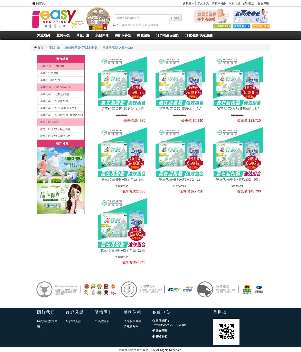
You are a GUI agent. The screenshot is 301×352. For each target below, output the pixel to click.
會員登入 (188, 3)
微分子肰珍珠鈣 (49, 122)
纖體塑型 (143, 35)
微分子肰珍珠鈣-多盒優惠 (55, 129)
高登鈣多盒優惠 (49, 73)
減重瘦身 (43, 35)
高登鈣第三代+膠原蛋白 (118, 47)
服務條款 (131, 326)
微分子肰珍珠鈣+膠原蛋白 (55, 136)
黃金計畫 (82, 35)
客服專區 (263, 3)
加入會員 (203, 3)
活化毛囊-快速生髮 (199, 35)
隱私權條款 (132, 321)
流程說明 (102, 321)
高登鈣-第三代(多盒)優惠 (54, 94)
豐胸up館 (63, 35)
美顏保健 (102, 35)
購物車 (219, 3)
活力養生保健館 (167, 35)
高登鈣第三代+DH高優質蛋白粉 (58, 108)
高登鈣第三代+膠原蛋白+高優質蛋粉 (61, 115)
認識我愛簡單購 (47, 323)
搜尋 (175, 18)
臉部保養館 (123, 35)
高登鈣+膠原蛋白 (50, 80)
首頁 (40, 47)
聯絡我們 (159, 336)
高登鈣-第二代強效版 (52, 65)
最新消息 (234, 3)
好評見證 (249, 3)
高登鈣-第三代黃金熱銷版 (81, 47)
